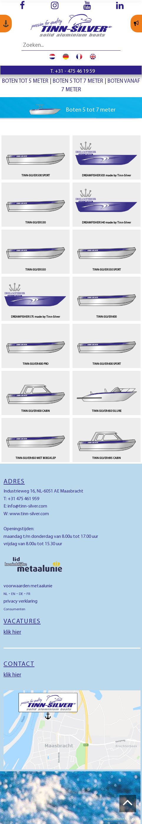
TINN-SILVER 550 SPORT (107, 269)
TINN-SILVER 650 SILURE (106, 411)
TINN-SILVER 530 (35, 222)
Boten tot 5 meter (25, 81)
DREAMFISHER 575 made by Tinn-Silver (35, 317)
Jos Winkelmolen (113, 818)
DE (21, 594)
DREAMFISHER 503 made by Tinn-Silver (106, 175)
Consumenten (14, 609)
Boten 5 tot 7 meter (78, 81)
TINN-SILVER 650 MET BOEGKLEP (36, 458)
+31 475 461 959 (23, 499)
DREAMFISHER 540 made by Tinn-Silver (106, 222)
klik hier (12, 632)
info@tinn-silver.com (27, 506)
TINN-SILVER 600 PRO (35, 364)
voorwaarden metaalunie (28, 586)
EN (13, 594)
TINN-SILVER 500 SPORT (36, 175)
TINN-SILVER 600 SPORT (107, 364)
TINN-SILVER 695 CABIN (106, 458)
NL (6, 594)
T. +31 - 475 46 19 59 (72, 71)
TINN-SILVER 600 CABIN (35, 411)
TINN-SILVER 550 (35, 269)
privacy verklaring (20, 601)
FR (28, 594)
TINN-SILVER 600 (106, 317)
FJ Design (133, 818)
